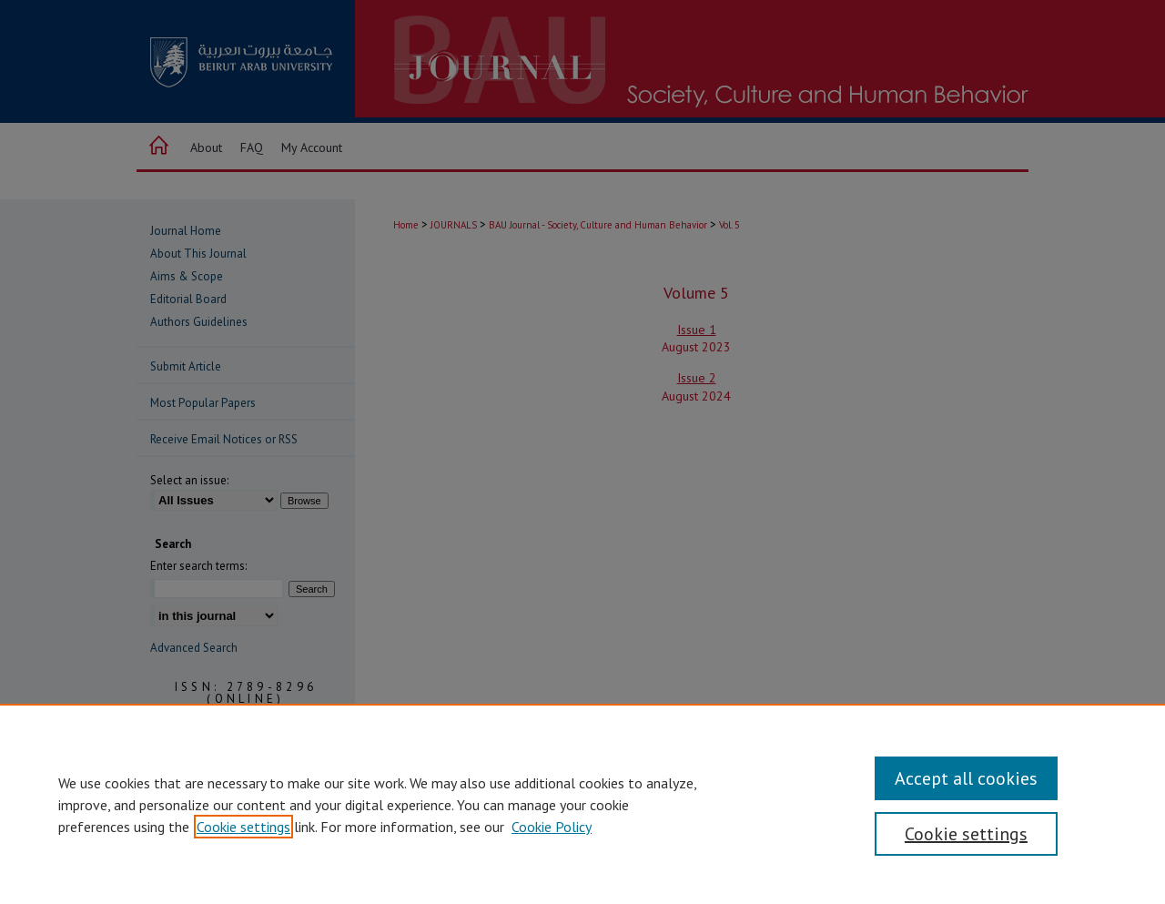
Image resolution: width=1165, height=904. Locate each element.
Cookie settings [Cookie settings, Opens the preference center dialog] (966, 834)
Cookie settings (243, 827)
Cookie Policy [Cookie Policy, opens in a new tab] (552, 827)
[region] (582, 804)
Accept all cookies (966, 778)
